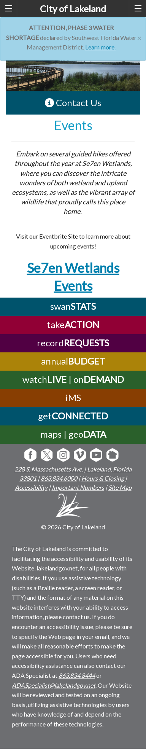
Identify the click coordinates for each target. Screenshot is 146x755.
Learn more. (100, 47)
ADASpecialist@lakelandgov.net (53, 685)
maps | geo (73, 434)
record (73, 342)
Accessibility (31, 487)
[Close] (139, 37)
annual (73, 360)
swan (73, 306)
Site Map (120, 487)
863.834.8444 (77, 675)
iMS (73, 397)
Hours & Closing (102, 478)
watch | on (73, 379)
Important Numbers (78, 487)
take (73, 324)
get (73, 415)
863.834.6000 (59, 478)
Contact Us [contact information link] (73, 102)
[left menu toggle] (8, 8)
